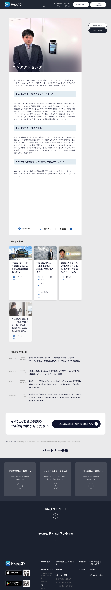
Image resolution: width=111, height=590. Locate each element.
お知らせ (67, 3)
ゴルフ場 (44, 568)
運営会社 (82, 520)
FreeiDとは (42, 6)
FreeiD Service (51, 6)
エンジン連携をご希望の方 (64, 544)
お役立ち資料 (97, 25)
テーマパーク (45, 565)
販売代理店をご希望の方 (63, 537)
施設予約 (44, 540)
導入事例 (67, 6)
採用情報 (82, 528)
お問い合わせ (97, 30)
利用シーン (60, 6)
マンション (44, 547)
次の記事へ (64, 229)
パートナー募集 (57, 3)
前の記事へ (26, 229)
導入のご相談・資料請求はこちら (76, 382)
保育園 (43, 561)
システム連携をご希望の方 (64, 541)
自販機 (43, 558)
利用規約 (93, 528)
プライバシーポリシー (97, 534)
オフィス (44, 551)
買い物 (43, 554)
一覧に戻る (46, 229)
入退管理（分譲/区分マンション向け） (47, 534)
